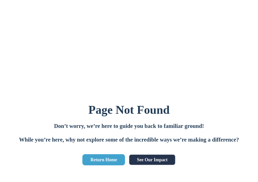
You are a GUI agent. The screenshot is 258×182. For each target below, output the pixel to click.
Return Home (103, 159)
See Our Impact (152, 159)
